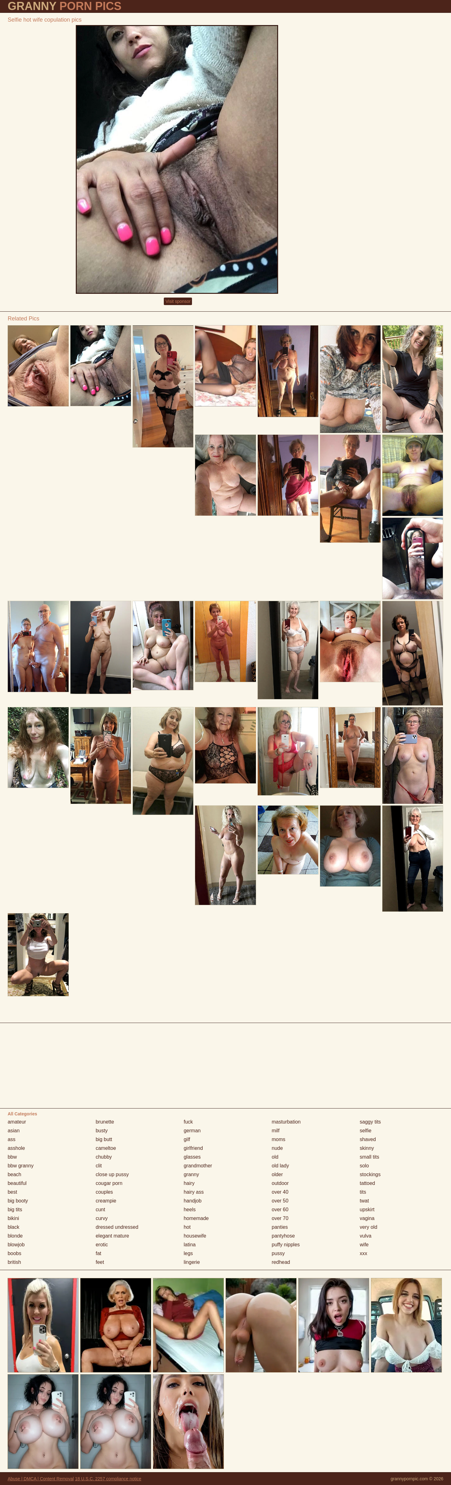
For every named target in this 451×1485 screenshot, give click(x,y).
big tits (15, 1209)
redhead (281, 1262)
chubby (104, 1157)
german (192, 1130)
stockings (370, 1174)
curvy (101, 1218)
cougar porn (109, 1183)
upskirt (367, 1209)
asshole (16, 1148)
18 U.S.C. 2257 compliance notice (108, 1478)
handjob (192, 1200)
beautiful (17, 1183)
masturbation (286, 1121)
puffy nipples (286, 1244)
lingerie (192, 1262)
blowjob (16, 1244)
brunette (105, 1121)
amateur (17, 1121)
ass (11, 1139)
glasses (192, 1157)
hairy (189, 1183)
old (275, 1157)
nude (277, 1148)
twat (364, 1200)
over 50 (280, 1200)
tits (363, 1192)
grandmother (198, 1165)
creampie (106, 1200)
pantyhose (283, 1235)
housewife (195, 1235)
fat (98, 1253)
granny (191, 1174)
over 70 (280, 1218)
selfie (365, 1130)
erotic (102, 1244)
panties (280, 1227)
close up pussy (112, 1174)
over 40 (280, 1192)
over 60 (280, 1209)
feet (100, 1262)
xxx (363, 1253)
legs (188, 1253)
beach (14, 1174)
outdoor (280, 1183)
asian (13, 1130)
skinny (367, 1148)
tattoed (367, 1183)
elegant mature (112, 1235)
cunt (100, 1209)
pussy (278, 1253)
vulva (365, 1235)
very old (368, 1227)
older (277, 1174)
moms (279, 1139)
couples (104, 1192)
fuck (188, 1121)
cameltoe (106, 1148)
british (14, 1262)
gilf (187, 1139)
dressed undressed (117, 1227)
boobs (14, 1253)
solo (364, 1165)
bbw (12, 1157)
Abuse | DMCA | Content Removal (41, 1478)
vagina (367, 1218)
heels (189, 1209)
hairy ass (194, 1192)
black (13, 1227)
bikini (13, 1218)
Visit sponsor (177, 301)
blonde (15, 1235)
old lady (280, 1165)
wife (364, 1244)
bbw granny (21, 1165)
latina (189, 1244)
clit (99, 1165)
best (12, 1192)
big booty (18, 1200)
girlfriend (193, 1148)
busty (101, 1130)
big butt (104, 1139)
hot (187, 1227)
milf (276, 1130)
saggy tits (370, 1121)
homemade (196, 1218)
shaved (368, 1139)
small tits (369, 1157)
